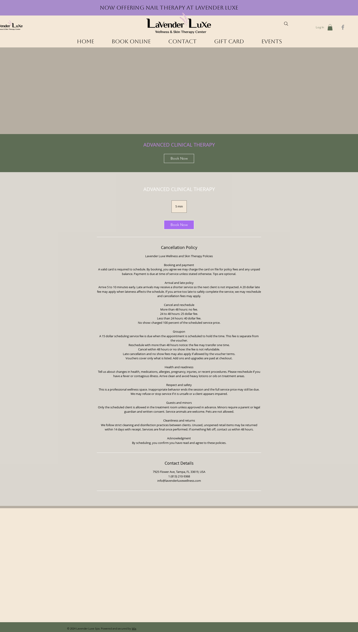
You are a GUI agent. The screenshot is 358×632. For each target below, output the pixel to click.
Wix (134, 628)
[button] (330, 27)
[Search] (286, 23)
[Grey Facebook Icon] (343, 27)
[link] (179, 158)
